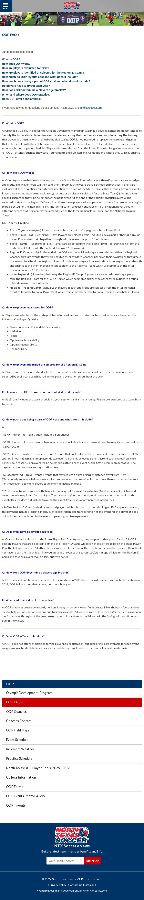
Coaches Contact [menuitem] (19, 721)
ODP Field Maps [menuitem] (18, 730)
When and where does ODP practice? (26, 94)
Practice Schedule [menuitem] (19, 758)
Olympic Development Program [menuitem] (29, 693)
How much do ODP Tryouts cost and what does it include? (40, 76)
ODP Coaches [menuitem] (16, 711)
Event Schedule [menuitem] (17, 740)
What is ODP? (11, 59)
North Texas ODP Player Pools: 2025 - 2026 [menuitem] (38, 768)
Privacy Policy (57, 884)
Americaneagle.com (95, 890)
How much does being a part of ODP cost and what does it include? (46, 81)
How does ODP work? (16, 63)
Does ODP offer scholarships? (22, 98)
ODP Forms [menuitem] (14, 787)
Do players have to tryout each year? (26, 85)
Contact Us (75, 884)
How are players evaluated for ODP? (25, 68)
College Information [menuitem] (21, 777)
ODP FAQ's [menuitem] (14, 702)
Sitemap (90, 884)
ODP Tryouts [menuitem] (16, 805)
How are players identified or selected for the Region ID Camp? (43, 72)
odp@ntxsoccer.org (90, 107)
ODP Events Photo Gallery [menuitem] (25, 796)
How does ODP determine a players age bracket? (34, 90)
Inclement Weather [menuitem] (20, 749)
